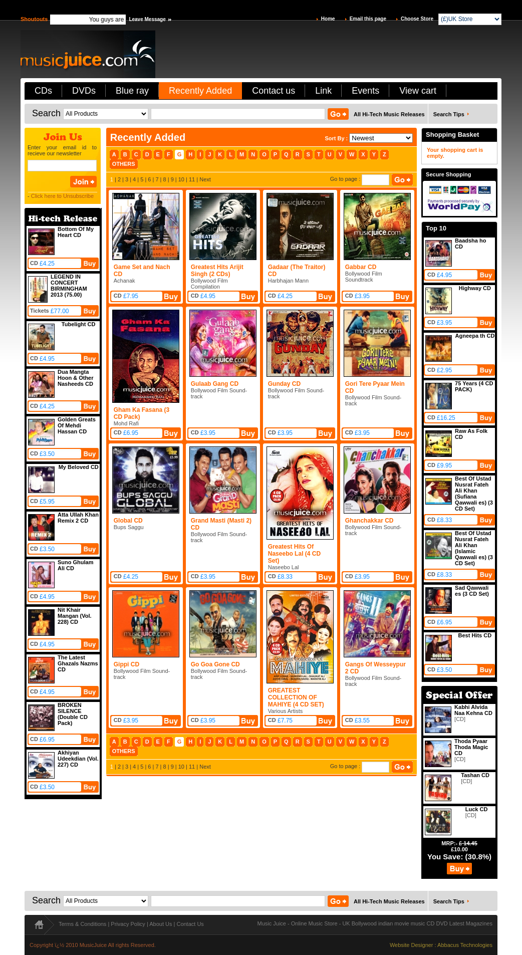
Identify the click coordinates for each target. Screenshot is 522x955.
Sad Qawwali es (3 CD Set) (472, 591)
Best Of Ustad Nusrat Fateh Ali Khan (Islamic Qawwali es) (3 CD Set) (474, 548)
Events (365, 91)
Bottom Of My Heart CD (76, 232)
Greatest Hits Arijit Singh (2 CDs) (217, 271)
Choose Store (417, 19)
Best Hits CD (474, 635)
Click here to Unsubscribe (62, 196)
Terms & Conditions (82, 924)
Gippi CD (126, 664)
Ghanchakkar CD (369, 520)
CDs (43, 91)
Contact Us (189, 924)
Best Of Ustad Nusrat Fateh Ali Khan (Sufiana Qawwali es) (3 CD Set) (474, 493)
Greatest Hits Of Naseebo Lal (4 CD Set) (294, 553)
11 (192, 179)
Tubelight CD (79, 324)
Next (205, 179)
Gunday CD (284, 383)
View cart (417, 91)
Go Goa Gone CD (215, 664)
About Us (160, 924)
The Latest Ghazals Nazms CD (78, 663)
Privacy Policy (128, 924)
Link (323, 91)
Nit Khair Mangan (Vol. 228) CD (75, 616)
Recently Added (200, 91)
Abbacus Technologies (464, 945)
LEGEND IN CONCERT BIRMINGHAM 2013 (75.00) (69, 286)
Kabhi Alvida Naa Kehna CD (473, 710)
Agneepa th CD (475, 336)
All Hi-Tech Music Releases (389, 114)
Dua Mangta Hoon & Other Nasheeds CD (76, 378)
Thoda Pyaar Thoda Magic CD (471, 747)
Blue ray (132, 91)
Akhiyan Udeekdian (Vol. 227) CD (78, 759)
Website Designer (411, 945)
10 (181, 179)
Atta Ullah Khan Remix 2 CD (78, 518)
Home (328, 19)
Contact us (273, 91)
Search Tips (448, 114)
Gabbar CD (361, 267)
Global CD (128, 520)
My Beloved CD (79, 467)
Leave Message (147, 19)
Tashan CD (475, 775)
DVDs (84, 91)
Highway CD (475, 288)
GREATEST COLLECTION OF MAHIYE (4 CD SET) (296, 697)
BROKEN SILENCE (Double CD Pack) (73, 714)
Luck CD (476, 809)
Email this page (368, 19)
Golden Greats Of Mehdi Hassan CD (77, 425)
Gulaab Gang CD (214, 383)
